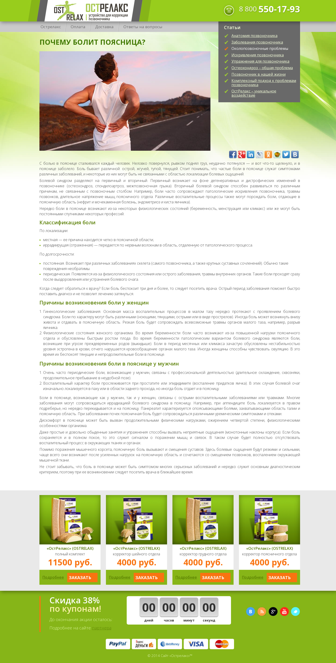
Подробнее (53, 577)
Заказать (80, 577)
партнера (101, 628)
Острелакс (89, 10)
